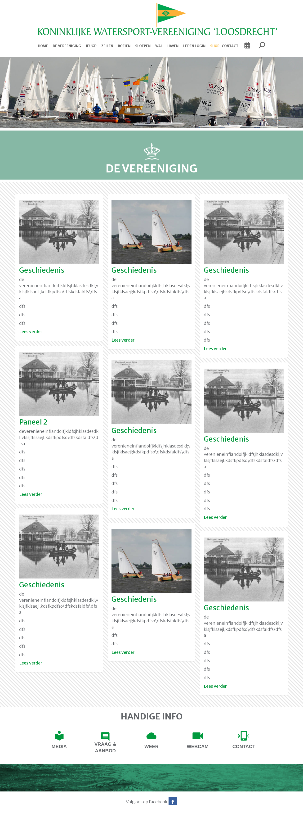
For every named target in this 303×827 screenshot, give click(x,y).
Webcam (198, 746)
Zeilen (107, 46)
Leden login (194, 46)
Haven (172, 46)
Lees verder (30, 331)
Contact (230, 46)
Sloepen (143, 46)
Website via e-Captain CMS (27, 822)
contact (243, 746)
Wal (159, 46)
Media (59, 746)
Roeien (124, 46)
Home (43, 46)
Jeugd (91, 46)
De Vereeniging (67, 46)
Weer (151, 746)
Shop (214, 46)
